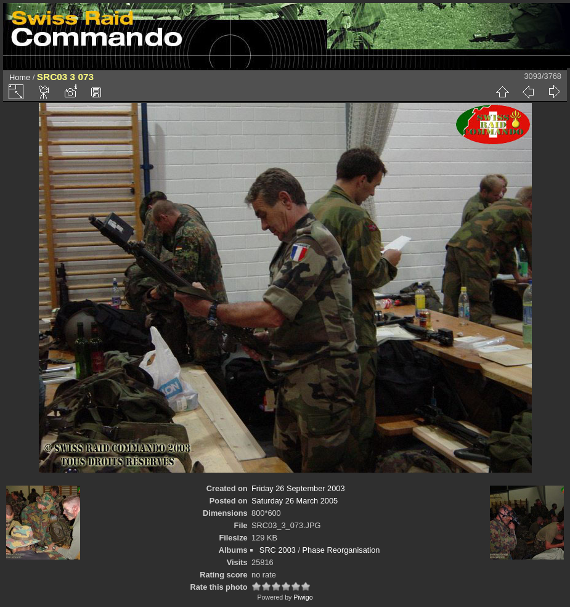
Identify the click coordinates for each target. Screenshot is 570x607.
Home (19, 77)
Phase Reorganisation (341, 550)
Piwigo (302, 597)
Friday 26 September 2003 (298, 488)
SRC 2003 (277, 550)
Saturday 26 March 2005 (294, 500)
